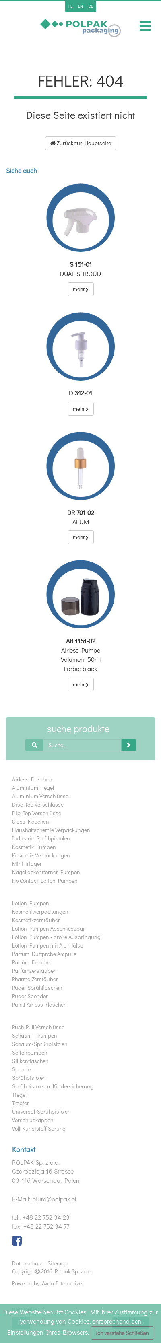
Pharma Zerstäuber (35, 979)
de (91, 6)
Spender (22, 1069)
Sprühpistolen (29, 1077)
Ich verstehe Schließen (122, 1333)
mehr (81, 289)
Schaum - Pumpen (34, 1035)
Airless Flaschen (32, 779)
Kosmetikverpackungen (40, 911)
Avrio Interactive (62, 1283)
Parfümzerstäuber (34, 970)
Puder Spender (30, 996)
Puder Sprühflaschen (37, 987)
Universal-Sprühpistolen (41, 1111)
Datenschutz (27, 1263)
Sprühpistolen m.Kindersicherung (52, 1086)
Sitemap (57, 1263)
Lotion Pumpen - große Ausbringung (56, 937)
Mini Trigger (27, 863)
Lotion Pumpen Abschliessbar (48, 928)
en (80, 6)
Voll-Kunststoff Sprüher (39, 1128)
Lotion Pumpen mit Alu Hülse (47, 945)
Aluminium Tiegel (33, 787)
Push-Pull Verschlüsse (38, 1027)
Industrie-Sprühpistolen (41, 838)
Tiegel (19, 1094)
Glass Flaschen (30, 821)
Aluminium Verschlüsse (40, 796)
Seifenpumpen (29, 1052)
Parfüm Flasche (31, 962)
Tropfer (20, 1103)
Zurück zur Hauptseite (80, 143)
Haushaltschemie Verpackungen (51, 830)
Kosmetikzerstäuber (36, 920)
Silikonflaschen (30, 1061)
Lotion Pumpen (30, 903)
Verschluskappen (33, 1120)
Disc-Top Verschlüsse (38, 804)
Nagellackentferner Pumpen (46, 872)
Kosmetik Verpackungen (41, 855)
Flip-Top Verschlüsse (36, 813)
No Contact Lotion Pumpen (45, 880)
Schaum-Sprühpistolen (40, 1044)
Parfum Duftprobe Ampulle (44, 954)
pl (70, 6)
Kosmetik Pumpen (34, 847)
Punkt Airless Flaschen (39, 1004)
